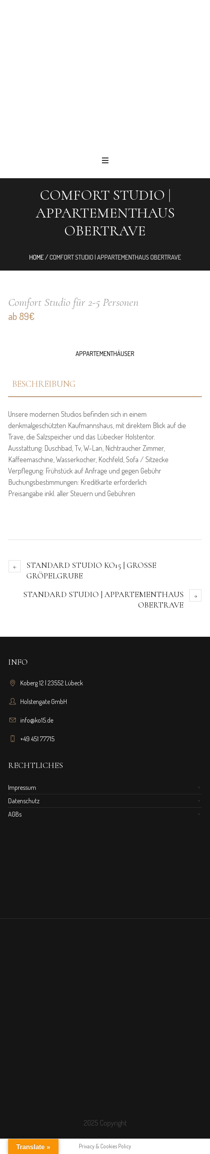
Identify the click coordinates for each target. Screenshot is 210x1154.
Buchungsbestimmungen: (44, 482)
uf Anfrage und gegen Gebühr (119, 470)
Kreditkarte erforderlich (113, 482)
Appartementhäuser (105, 354)
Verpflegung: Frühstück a (84, 470)
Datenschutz (23, 801)
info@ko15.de (36, 720)
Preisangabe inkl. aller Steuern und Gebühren (71, 493)
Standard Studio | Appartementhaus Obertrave (103, 600)
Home (36, 257)
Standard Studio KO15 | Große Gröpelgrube (91, 571)
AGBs (15, 814)
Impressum (22, 787)
